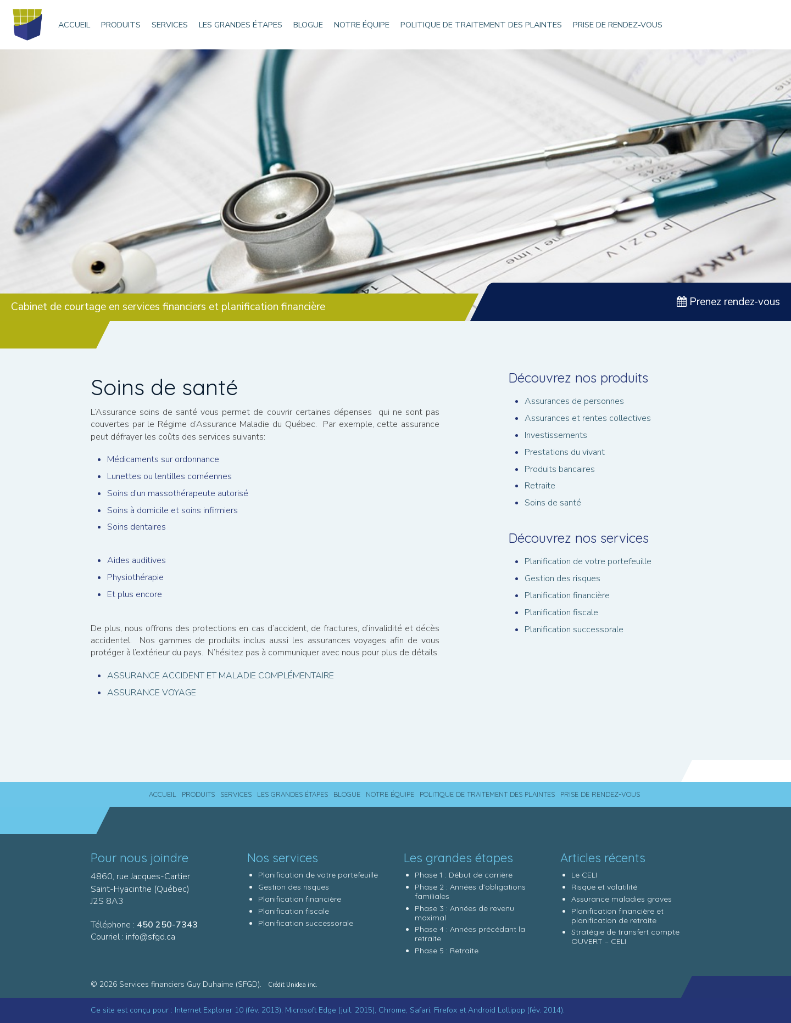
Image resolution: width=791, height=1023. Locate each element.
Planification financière (567, 595)
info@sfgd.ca (150, 937)
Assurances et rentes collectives (588, 418)
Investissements (556, 435)
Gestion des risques (562, 578)
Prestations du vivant (565, 452)
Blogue (308, 24)
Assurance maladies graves (621, 899)
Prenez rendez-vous (728, 302)
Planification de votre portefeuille (588, 561)
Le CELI (584, 875)
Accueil (74, 24)
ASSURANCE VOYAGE (151, 693)
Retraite (540, 486)
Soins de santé (553, 503)
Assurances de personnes (574, 401)
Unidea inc (301, 985)
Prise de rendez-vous (617, 24)
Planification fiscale (561, 612)
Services (170, 24)
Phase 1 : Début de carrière (464, 875)
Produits (121, 24)
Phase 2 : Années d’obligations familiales (470, 891)
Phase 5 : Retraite (446, 950)
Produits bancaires (560, 469)
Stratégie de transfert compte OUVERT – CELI (625, 936)
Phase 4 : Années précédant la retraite (470, 933)
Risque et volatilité (604, 887)
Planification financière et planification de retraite (617, 915)
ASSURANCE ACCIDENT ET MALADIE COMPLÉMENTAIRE (220, 676)
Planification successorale (574, 629)
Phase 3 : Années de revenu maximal (464, 913)
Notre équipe (361, 24)
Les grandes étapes (240, 24)
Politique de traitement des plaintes (481, 24)
